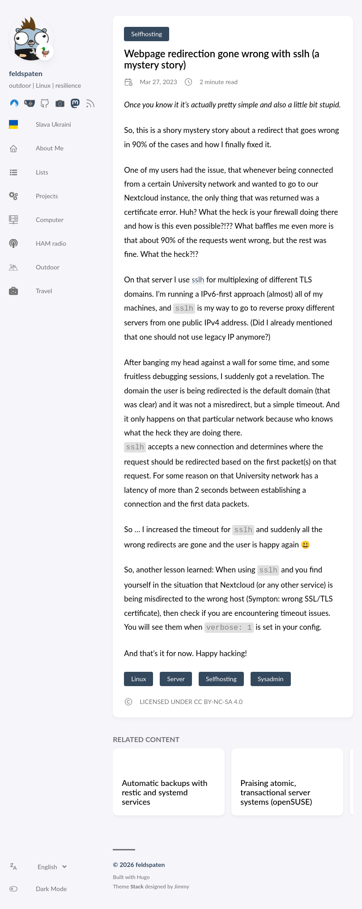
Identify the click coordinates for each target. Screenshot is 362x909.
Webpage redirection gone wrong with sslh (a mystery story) (221, 59)
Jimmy (181, 886)
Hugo (143, 877)
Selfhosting (146, 34)
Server (176, 679)
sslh (198, 279)
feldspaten (26, 73)
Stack (137, 886)
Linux (138, 679)
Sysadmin (271, 679)
